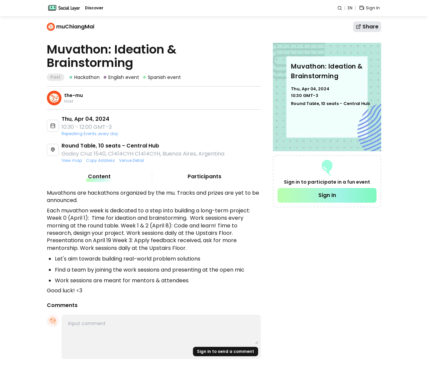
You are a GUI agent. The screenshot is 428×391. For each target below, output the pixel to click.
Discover (94, 8)
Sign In (327, 195)
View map (72, 160)
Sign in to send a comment (225, 351)
